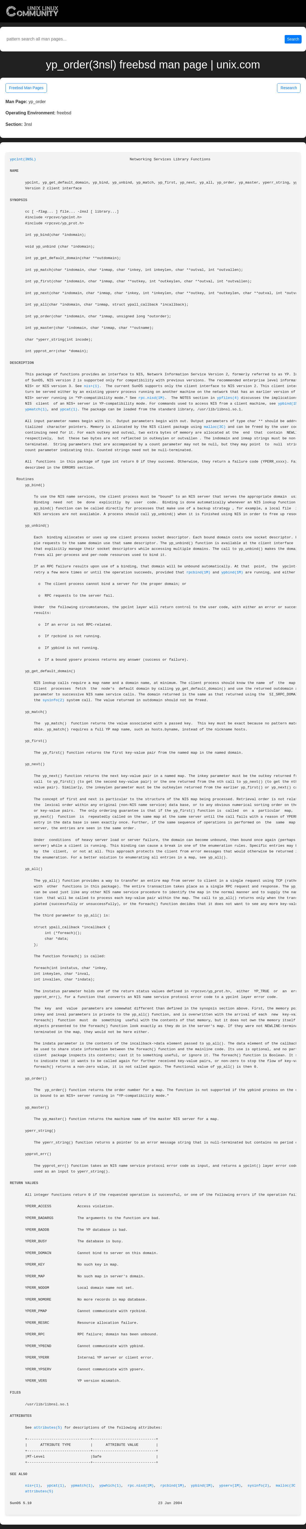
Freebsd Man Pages (26, 88)
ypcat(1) (69, 409)
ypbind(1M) (289, 404)
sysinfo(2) (53, 700)
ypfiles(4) (228, 398)
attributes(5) (48, 1428)
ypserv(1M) (230, 1486)
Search (293, 39)
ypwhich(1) (110, 1486)
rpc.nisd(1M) (152, 398)
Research (289, 88)
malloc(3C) (215, 427)
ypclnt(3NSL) (23, 159)
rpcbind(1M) (198, 572)
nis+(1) (91, 386)
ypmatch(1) (36, 409)
